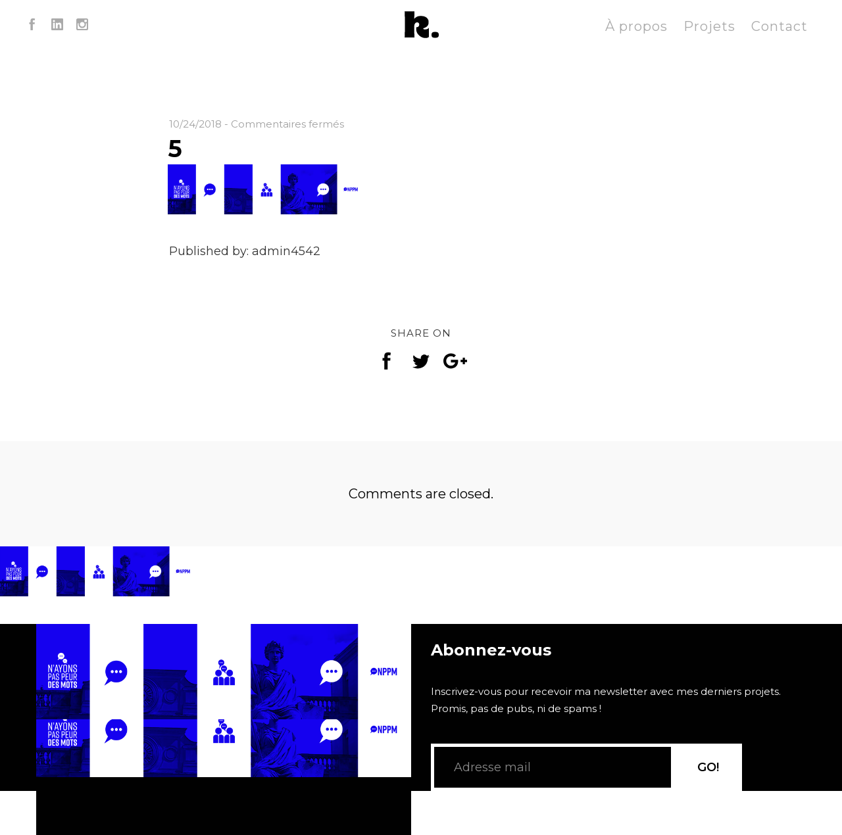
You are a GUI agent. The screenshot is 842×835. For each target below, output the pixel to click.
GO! (708, 767)
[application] (223, 729)
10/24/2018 (195, 124)
